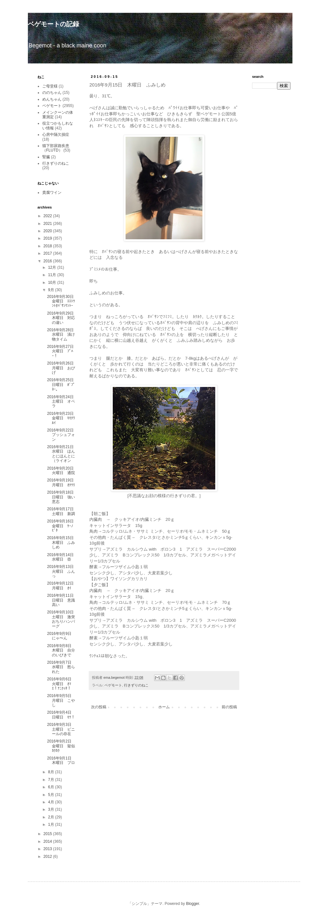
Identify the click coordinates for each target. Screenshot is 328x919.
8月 (51, 772)
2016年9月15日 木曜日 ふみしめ (62, 542)
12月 (52, 267)
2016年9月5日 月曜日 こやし (61, 700)
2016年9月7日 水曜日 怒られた (61, 667)
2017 (48, 253)
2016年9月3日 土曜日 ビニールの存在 (61, 729)
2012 (48, 856)
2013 (48, 849)
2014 (48, 841)
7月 (51, 779)
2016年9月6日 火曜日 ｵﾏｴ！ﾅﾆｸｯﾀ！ (61, 684)
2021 (48, 223)
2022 (48, 216)
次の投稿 (98, 707)
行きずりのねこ (136, 685)
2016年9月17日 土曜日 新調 (62, 511)
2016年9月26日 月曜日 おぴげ (62, 368)
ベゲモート (113, 685)
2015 (48, 834)
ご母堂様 (50, 86)
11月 (52, 275)
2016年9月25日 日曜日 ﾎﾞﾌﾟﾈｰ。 (62, 384)
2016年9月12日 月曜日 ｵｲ (62, 585)
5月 (51, 794)
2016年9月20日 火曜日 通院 (62, 470)
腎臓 (46, 157)
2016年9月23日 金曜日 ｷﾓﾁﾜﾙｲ (62, 418)
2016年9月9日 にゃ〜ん (61, 635)
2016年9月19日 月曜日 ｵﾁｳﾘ (62, 482)
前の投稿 (229, 707)
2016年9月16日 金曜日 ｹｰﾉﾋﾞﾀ (62, 526)
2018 (48, 246)
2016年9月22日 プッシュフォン (62, 435)
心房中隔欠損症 (55, 134)
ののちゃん (52, 92)
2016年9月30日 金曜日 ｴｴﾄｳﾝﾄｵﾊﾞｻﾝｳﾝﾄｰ (62, 301)
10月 (52, 282)
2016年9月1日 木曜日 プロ (61, 760)
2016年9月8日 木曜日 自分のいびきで (61, 650)
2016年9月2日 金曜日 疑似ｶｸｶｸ (61, 746)
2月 (51, 817)
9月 (51, 290)
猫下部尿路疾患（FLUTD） (55, 148)
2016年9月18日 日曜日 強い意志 (62, 497)
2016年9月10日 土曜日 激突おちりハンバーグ (62, 619)
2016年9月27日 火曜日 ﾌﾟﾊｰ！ (62, 351)
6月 (51, 787)
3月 (51, 809)
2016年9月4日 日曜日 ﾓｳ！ (61, 714)
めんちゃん (52, 99)
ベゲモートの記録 (53, 24)
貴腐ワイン (52, 192)
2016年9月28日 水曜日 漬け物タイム (62, 334)
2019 (48, 238)
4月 (51, 802)
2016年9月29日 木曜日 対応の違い (62, 318)
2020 (48, 231)
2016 (48, 261)
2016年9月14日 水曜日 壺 (62, 557)
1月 (51, 824)
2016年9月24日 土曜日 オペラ (62, 401)
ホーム (164, 707)
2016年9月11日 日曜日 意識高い (62, 600)
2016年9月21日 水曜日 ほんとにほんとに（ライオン (62, 454)
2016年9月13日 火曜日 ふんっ (62, 571)
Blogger (192, 903)
